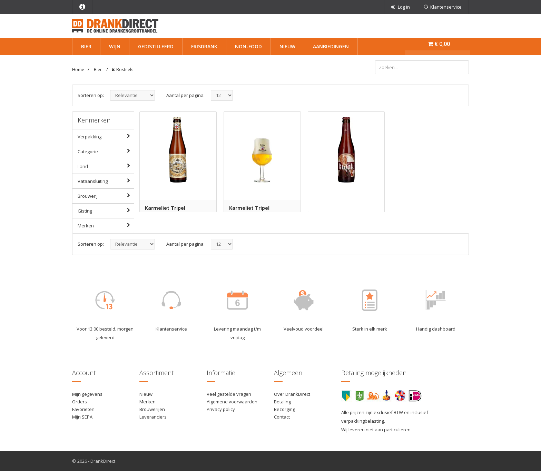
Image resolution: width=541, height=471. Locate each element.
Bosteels (124, 69)
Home (78, 69)
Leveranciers (153, 417)
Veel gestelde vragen (229, 394)
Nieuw (287, 46)
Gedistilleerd (156, 46)
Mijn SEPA (82, 417)
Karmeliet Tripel (165, 208)
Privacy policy (221, 409)
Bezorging (284, 409)
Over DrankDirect (292, 394)
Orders (79, 402)
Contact (282, 417)
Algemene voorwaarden (232, 402)
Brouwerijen (152, 409)
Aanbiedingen (331, 46)
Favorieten (83, 409)
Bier (86, 46)
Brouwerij (106, 195)
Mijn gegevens (87, 394)
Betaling (282, 402)
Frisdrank (204, 46)
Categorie (106, 151)
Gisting (106, 210)
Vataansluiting (106, 180)
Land (106, 166)
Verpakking (106, 136)
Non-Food (248, 46)
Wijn (114, 46)
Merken (106, 225)
